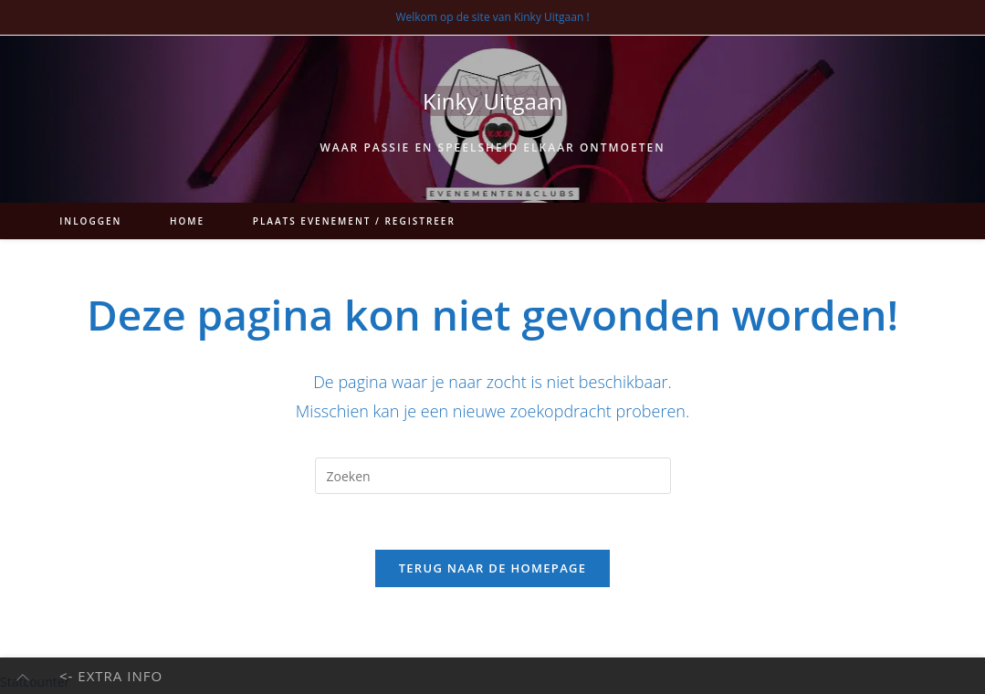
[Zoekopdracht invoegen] (493, 475)
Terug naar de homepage (493, 568)
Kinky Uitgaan (492, 101)
